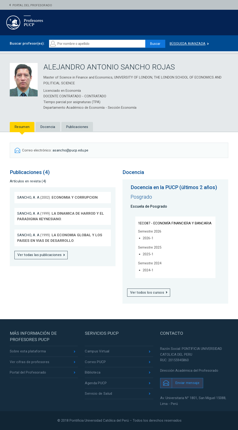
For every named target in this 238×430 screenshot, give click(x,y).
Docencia (47, 127)
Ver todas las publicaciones (39, 255)
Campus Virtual (97, 351)
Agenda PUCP (96, 383)
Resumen (22, 127)
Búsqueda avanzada (187, 44)
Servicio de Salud (98, 393)
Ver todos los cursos (147, 292)
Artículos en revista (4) (28, 181)
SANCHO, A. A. (28, 197)
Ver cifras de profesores (29, 362)
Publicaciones (77, 127)
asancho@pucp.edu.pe (71, 150)
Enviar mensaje (187, 383)
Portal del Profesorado (32, 5)
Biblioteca (92, 372)
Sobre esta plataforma (28, 351)
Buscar (155, 44)
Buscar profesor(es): (27, 43)
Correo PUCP (95, 362)
